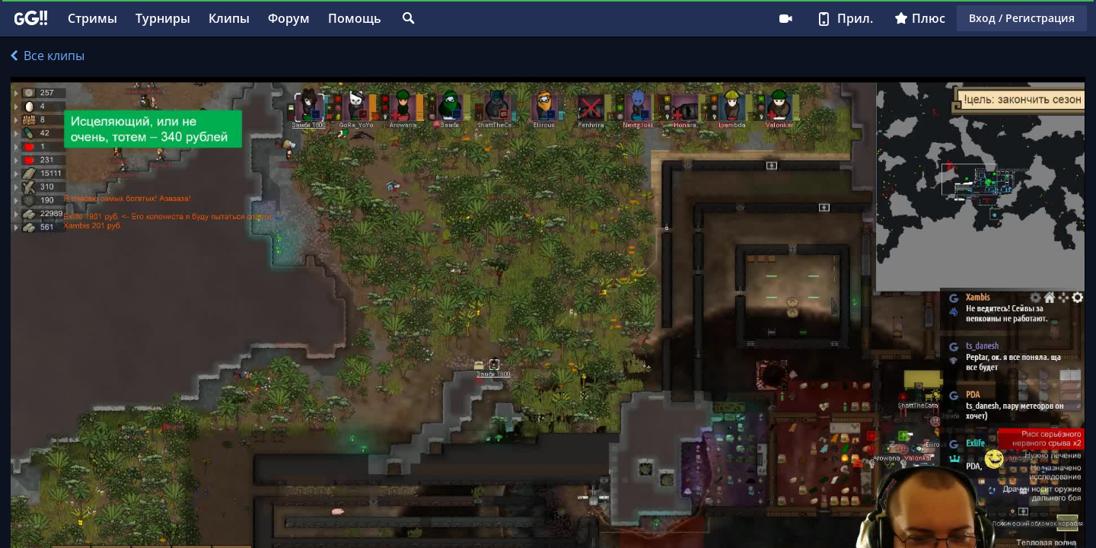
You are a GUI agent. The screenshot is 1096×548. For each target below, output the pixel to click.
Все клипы (47, 55)
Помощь (354, 18)
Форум (289, 18)
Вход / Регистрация (1022, 18)
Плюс (919, 18)
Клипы (229, 18)
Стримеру (785, 18)
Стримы (92, 18)
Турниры (162, 18)
